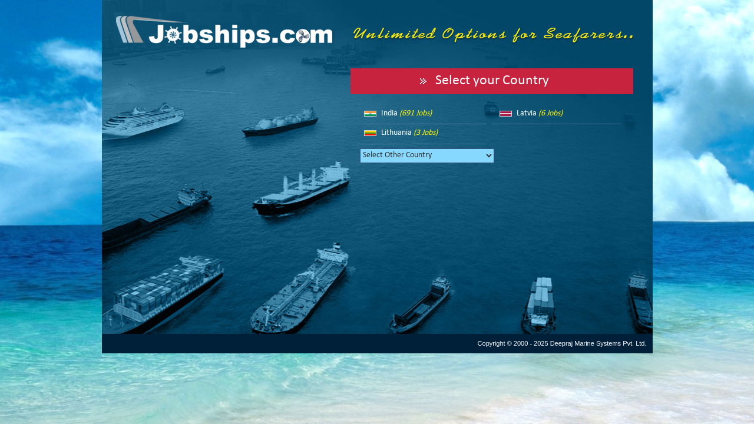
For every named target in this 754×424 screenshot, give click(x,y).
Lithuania (409, 132)
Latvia (540, 113)
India (406, 113)
